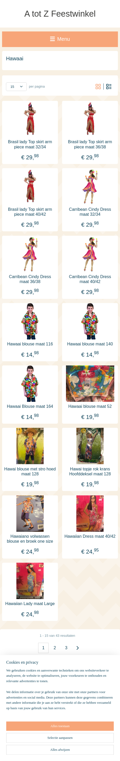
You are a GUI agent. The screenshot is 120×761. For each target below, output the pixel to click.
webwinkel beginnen (83, 742)
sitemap (57, 742)
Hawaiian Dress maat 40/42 (90, 536)
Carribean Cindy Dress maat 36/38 (30, 279)
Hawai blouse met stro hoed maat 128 (30, 471)
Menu (60, 39)
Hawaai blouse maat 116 (30, 344)
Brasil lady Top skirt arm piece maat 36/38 (90, 144)
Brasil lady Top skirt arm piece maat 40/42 (30, 211)
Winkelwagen (20, 721)
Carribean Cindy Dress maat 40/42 (90, 279)
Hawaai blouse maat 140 (90, 344)
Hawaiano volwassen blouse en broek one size (30, 538)
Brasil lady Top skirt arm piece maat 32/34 (30, 144)
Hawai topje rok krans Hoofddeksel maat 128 (90, 471)
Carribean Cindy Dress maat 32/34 (90, 211)
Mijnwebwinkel (60, 751)
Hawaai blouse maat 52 (90, 406)
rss (66, 742)
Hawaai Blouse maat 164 (30, 406)
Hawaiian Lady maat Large (30, 603)
